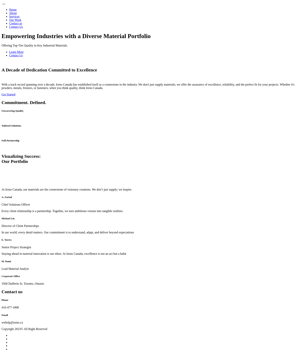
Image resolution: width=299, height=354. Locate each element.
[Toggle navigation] (3, 4)
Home (13, 9)
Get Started (8, 94)
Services (14, 16)
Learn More (16, 52)
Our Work (15, 20)
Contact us (15, 23)
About (13, 13)
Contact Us (16, 26)
